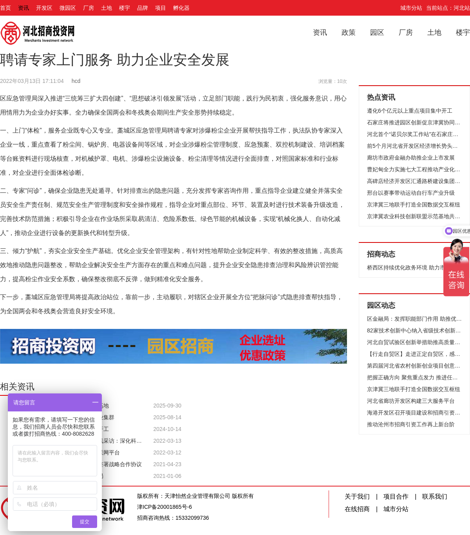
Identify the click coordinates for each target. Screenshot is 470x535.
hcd (76, 81)
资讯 (23, 8)
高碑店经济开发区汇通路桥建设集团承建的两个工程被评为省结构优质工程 (414, 181)
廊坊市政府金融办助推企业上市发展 (411, 157)
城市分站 (411, 8)
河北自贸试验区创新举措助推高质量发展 (414, 342)
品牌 (142, 8)
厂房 (88, 8)
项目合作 (396, 496)
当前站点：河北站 (448, 8)
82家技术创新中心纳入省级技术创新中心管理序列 (414, 330)
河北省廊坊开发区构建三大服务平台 (411, 401)
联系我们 (434, 496)
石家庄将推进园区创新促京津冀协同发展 (414, 122)
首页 (5, 8)
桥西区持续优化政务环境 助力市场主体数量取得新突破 (414, 267)
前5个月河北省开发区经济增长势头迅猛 (414, 146)
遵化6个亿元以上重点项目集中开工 (409, 111)
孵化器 (181, 8)
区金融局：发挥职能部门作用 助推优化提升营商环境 (414, 319)
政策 (349, 32)
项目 (160, 8)
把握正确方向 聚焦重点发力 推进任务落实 (414, 377)
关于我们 (357, 496)
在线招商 (357, 509)
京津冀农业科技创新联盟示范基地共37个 (414, 216)
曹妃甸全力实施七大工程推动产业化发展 (414, 169)
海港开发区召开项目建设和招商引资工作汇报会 (414, 412)
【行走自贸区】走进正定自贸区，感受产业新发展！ (414, 354)
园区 (377, 32)
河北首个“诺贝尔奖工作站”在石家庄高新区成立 (414, 134)
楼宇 (124, 8)
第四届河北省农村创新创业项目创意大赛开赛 (414, 366)
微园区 (68, 8)
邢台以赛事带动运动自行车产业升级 (411, 193)
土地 (106, 8)
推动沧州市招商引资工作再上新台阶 (411, 424)
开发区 (44, 8)
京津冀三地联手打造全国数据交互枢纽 (413, 204)
